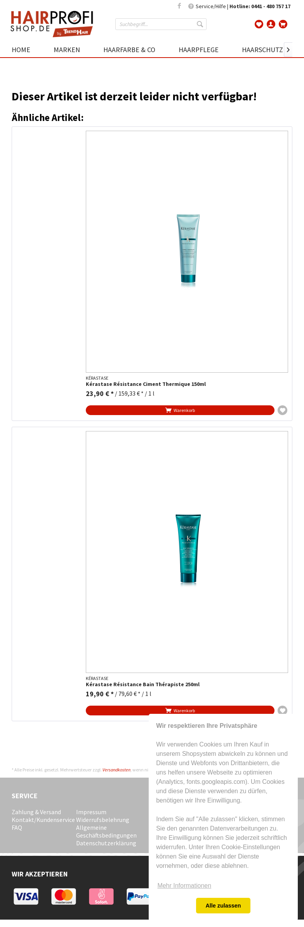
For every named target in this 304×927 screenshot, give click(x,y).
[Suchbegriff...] (161, 24)
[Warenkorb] (283, 23)
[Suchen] (201, 24)
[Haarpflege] (198, 49)
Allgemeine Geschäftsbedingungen (106, 831)
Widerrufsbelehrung (102, 820)
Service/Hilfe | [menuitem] (239, 6)
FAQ (17, 827)
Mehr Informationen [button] (184, 885)
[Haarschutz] (262, 49)
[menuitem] (161, 24)
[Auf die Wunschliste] (282, 410)
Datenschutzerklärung (106, 843)
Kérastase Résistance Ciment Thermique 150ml (146, 384)
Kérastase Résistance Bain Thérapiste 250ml (143, 684)
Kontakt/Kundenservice (42, 820)
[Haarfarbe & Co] (129, 49)
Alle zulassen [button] (223, 905)
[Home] (27, 49)
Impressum (91, 812)
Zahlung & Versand (36, 812)
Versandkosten (116, 770)
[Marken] (67, 49)
